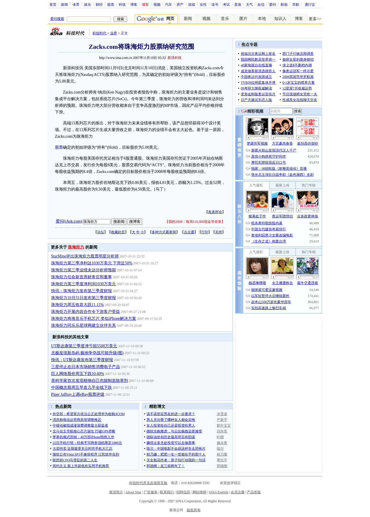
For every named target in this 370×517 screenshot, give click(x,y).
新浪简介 (116, 492)
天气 (249, 4)
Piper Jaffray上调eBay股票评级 (77, 394)
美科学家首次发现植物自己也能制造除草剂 (89, 380)
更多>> (315, 19)
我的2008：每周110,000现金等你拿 (195, 222)
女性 (203, 4)
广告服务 (151, 492)
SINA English (218, 492)
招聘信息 (183, 492)
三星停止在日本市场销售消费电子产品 (85, 367)
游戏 (191, 4)
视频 (156, 4)
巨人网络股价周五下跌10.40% (77, 374)
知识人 (280, 18)
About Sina (133, 492)
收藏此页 (118, 232)
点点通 (189, 232)
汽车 (168, 4)
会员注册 (238, 492)
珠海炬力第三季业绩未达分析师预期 (83, 270)
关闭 (218, 232)
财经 (99, 4)
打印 (204, 232)
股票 (110, 4)
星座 (237, 4)
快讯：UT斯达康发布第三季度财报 (82, 360)
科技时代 (99, 33)
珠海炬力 (76, 247)
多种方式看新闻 (164, 232)
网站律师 (199, 492)
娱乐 (87, 4)
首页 (52, 4)
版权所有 (194, 510)
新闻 (64, 4)
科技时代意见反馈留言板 (148, 483)
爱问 (272, 4)
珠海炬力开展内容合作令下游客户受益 (85, 311)
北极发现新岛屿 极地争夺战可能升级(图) (87, 353)
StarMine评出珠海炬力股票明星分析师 (85, 256)
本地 (262, 18)
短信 (261, 4)
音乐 (225, 18)
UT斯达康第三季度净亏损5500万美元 (84, 346)
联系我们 (167, 492)
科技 (122, 4)
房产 (180, 4)
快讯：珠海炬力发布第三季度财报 (81, 291)
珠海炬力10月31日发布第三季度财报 (83, 298)
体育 (76, 4)
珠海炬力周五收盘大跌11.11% (77, 305)
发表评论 (215, 212)
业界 (113, 33)
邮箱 (284, 4)
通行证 (310, 4)
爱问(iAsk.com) (69, 221)
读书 (214, 4)
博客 (133, 4)
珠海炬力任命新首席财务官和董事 (81, 277)
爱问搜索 (57, 19)
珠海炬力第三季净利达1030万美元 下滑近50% (91, 263)
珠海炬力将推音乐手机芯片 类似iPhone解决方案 (93, 318)
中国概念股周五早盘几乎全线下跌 (81, 387)
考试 (226, 4)
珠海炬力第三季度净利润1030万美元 (83, 284)
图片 (243, 18)
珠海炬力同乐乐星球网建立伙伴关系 (83, 325)
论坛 (100, 232)
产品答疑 (254, 492)
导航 (295, 4)
